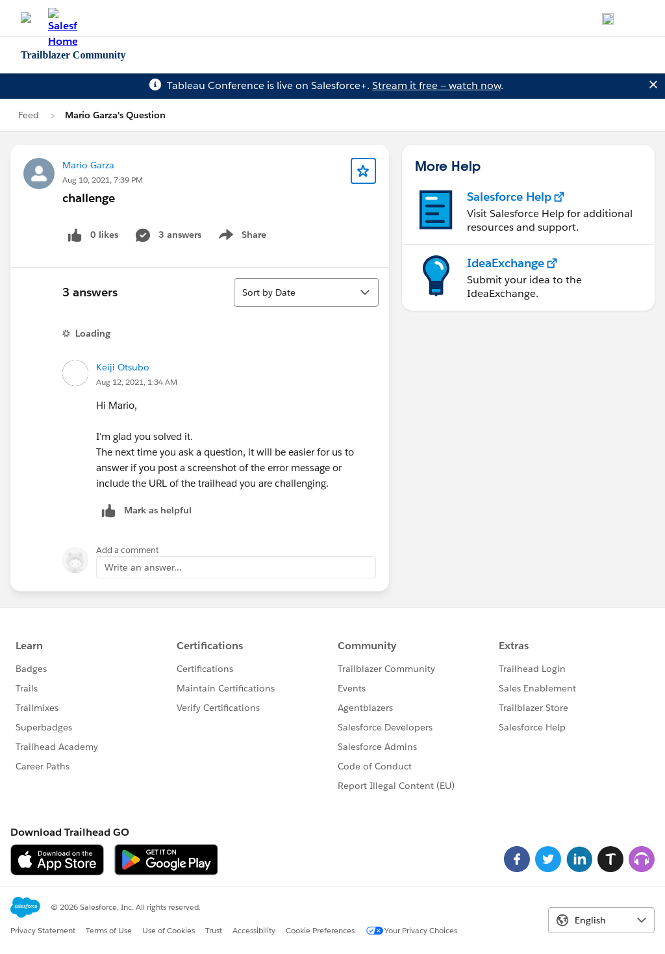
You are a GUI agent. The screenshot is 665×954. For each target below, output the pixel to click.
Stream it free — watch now (436, 85)
